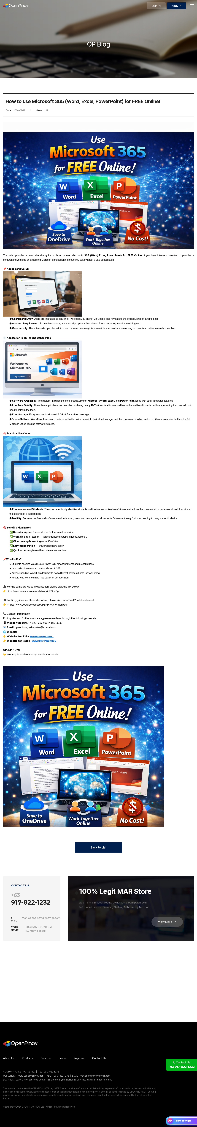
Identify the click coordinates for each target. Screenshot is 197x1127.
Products (27, 1058)
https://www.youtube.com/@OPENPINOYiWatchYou (37, 604)
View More (167, 922)
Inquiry (176, 5)
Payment (79, 1058)
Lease (62, 1058)
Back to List (98, 847)
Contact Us (99, 1058)
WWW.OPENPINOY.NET (42, 636)
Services (46, 1058)
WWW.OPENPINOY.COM (44, 641)
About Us (8, 1058)
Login (156, 5)
